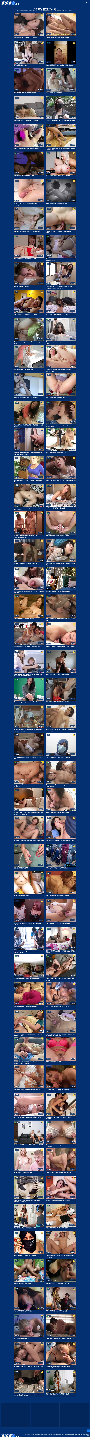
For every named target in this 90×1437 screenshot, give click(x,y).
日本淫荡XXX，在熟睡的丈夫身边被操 (24, 176)
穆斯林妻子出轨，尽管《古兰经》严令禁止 (25, 1255)
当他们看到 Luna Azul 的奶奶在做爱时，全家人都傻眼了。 (28, 481)
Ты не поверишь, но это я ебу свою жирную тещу (27, 342)
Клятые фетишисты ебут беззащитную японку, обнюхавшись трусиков (60, 1034)
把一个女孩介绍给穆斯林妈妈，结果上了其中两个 (58, 176)
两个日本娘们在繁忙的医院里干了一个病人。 (57, 314)
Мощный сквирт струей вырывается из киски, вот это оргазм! (28, 1090)
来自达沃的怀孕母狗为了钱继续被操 (23, 1311)
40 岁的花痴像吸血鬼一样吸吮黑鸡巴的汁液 (25, 563)
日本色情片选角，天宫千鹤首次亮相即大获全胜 (58, 923)
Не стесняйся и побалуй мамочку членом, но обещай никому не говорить (28, 674)
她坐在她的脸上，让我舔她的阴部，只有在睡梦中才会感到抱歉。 (28, 425)
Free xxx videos (34, 1434)
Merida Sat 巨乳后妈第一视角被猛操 (55, 508)
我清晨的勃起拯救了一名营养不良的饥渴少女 (57, 674)
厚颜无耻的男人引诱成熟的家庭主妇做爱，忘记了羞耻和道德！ (60, 619)
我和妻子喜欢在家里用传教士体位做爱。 (24, 1283)
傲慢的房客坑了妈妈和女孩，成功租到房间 (57, 1228)
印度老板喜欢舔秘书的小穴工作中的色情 (56, 1311)
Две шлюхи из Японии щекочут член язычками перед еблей (60, 785)
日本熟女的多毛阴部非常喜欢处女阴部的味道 (57, 37)
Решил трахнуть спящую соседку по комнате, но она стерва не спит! (28, 1394)
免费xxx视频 (87, 1435)
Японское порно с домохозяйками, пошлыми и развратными (28, 1034)
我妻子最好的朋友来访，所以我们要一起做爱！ (58, 1394)
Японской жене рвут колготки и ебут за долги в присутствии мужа (29, 841)
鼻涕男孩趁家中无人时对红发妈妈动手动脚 (25, 259)
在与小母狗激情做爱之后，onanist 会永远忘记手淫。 (28, 1117)
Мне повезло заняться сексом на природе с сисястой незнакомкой (27, 1200)
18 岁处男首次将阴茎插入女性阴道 (23, 1172)
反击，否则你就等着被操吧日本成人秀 (56, 452)
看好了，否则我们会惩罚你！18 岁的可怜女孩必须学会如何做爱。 (60, 951)
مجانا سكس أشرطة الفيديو (74, 1434)
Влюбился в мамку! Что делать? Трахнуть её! (60, 1338)
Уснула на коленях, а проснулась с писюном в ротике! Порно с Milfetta (28, 1062)
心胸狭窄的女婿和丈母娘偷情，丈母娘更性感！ (26, 37)
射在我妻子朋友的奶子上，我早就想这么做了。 (58, 591)
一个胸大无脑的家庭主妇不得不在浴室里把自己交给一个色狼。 (28, 757)
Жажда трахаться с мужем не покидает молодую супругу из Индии (26, 398)
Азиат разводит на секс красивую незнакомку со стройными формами (60, 121)
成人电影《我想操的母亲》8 (21, 1338)
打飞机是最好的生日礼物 (20, 65)
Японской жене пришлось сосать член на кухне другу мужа (61, 481)
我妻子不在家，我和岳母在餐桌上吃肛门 (56, 397)
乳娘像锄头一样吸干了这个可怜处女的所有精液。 (26, 120)
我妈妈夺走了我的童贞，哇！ (53, 1061)
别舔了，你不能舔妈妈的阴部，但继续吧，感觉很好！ (28, 148)
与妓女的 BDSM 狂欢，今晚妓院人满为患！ (57, 868)
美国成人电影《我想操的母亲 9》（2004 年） (58, 1006)
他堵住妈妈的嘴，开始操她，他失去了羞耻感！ (26, 314)
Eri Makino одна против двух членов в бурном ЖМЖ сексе (28, 508)
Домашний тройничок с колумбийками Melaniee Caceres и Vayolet (58, 1367)
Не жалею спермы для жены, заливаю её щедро (59, 231)
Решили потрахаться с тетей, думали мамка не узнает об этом (60, 259)
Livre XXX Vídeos (51, 1434)
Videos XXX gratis (42, 1434)
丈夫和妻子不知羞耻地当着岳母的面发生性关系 (58, 1200)
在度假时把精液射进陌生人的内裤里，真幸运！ (58, 535)
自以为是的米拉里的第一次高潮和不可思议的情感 (26, 231)
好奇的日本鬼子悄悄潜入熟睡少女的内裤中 (25, 92)
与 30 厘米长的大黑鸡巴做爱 (21, 895)
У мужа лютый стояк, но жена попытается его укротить (28, 785)
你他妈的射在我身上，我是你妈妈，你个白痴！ (58, 1283)
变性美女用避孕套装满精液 (21, 868)
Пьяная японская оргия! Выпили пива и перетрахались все (58, 1173)
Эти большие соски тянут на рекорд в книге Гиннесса (59, 1145)
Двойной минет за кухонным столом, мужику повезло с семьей (28, 730)
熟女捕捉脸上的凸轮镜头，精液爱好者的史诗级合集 (59, 65)
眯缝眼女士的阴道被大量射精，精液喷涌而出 (57, 812)
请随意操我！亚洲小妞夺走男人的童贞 (24, 618)
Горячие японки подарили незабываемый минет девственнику (27, 536)
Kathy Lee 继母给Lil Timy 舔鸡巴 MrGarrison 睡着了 (28, 1145)
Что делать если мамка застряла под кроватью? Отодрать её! (61, 148)
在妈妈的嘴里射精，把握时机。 (22, 286)
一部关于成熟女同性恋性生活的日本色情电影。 (58, 895)
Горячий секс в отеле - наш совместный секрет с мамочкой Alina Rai (28, 813)
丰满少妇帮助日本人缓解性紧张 (54, 92)
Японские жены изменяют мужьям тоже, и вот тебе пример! (28, 1367)
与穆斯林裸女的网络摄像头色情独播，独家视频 (58, 757)
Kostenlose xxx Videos (62, 1434)
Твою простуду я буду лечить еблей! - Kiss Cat (28, 702)
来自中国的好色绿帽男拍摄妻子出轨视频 (56, 203)
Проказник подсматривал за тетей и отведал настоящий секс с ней (28, 453)
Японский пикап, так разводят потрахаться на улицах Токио (60, 425)
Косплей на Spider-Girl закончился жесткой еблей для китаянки (27, 924)
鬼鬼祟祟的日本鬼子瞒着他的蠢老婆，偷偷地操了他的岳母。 (60, 564)
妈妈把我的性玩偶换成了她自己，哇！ (24, 369)
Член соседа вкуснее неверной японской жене (60, 646)
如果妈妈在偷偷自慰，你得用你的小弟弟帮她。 (26, 1006)
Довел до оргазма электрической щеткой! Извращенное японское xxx (59, 287)
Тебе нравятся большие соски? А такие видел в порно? (29, 591)
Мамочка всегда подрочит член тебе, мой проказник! (27, 647)
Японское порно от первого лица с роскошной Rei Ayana (60, 1256)
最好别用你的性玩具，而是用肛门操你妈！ (25, 1228)
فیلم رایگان (82, 1434)
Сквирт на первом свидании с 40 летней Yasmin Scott (58, 370)
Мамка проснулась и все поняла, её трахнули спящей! (60, 979)
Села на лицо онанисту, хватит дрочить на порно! (59, 342)
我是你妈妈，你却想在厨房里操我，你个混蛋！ (58, 702)
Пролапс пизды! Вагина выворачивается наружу (26, 204)
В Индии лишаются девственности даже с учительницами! (27, 951)
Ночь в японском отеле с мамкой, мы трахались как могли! (61, 730)
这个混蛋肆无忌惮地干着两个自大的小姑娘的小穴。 (27, 978)
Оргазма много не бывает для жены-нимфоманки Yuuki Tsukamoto (57, 1090)
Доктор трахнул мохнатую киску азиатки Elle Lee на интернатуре (60, 841)
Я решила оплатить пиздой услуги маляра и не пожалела (60, 1117)
